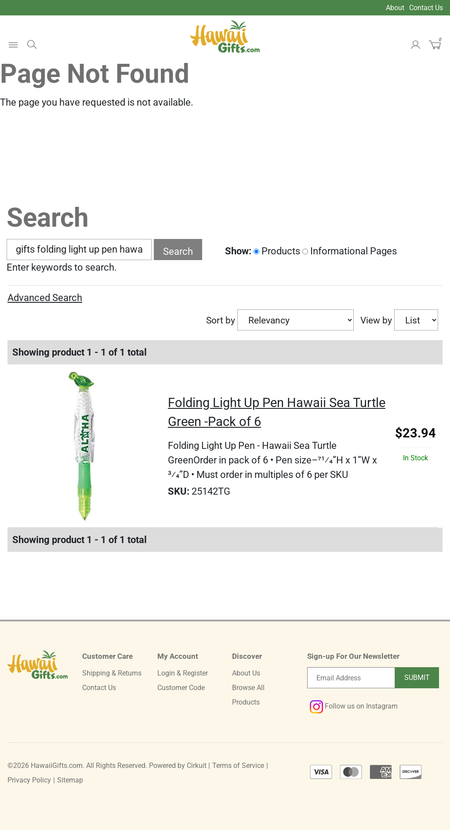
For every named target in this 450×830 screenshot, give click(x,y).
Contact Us (426, 8)
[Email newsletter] (351, 677)
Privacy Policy (29, 780)
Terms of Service (238, 765)
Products (277, 251)
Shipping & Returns (112, 673)
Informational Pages (349, 251)
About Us (246, 673)
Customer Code (181, 687)
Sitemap (70, 780)
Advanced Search (44, 297)
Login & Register (182, 673)
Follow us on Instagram (354, 706)
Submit (417, 677)
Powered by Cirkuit (178, 765)
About (395, 8)
